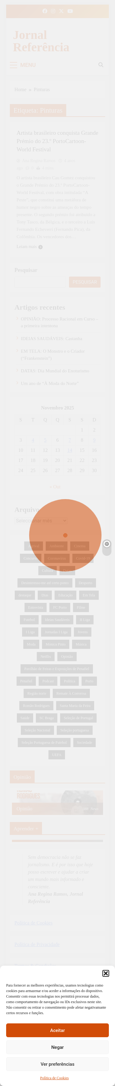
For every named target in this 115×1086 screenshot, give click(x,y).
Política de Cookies (54, 1078)
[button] (106, 973)
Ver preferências (57, 1064)
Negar (57, 1047)
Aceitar (57, 1030)
